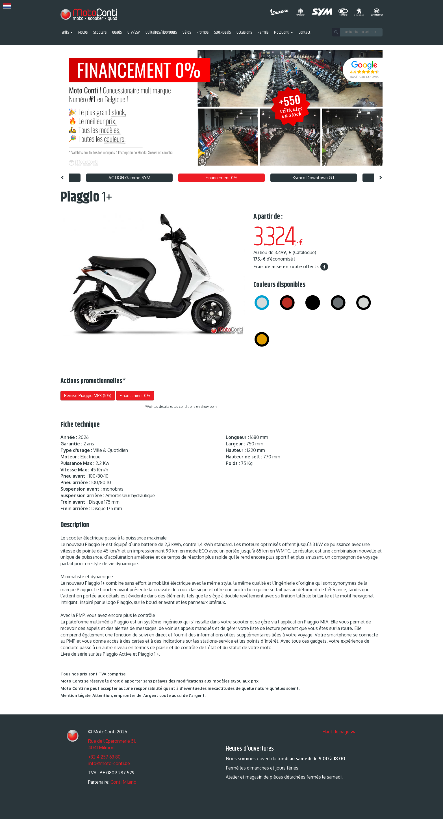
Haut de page (338, 731)
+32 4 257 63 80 (104, 757)
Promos (203, 32)
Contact (304, 32)
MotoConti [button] (283, 32)
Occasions (244, 32)
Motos (83, 32)
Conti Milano (123, 782)
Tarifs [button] (66, 32)
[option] (221, 108)
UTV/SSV (133, 32)
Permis (263, 32)
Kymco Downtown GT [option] (314, 177)
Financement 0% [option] (222, 177)
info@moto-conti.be (109, 763)
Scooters (100, 32)
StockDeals (222, 32)
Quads (117, 32)
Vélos (187, 32)
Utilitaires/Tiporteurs (161, 32)
